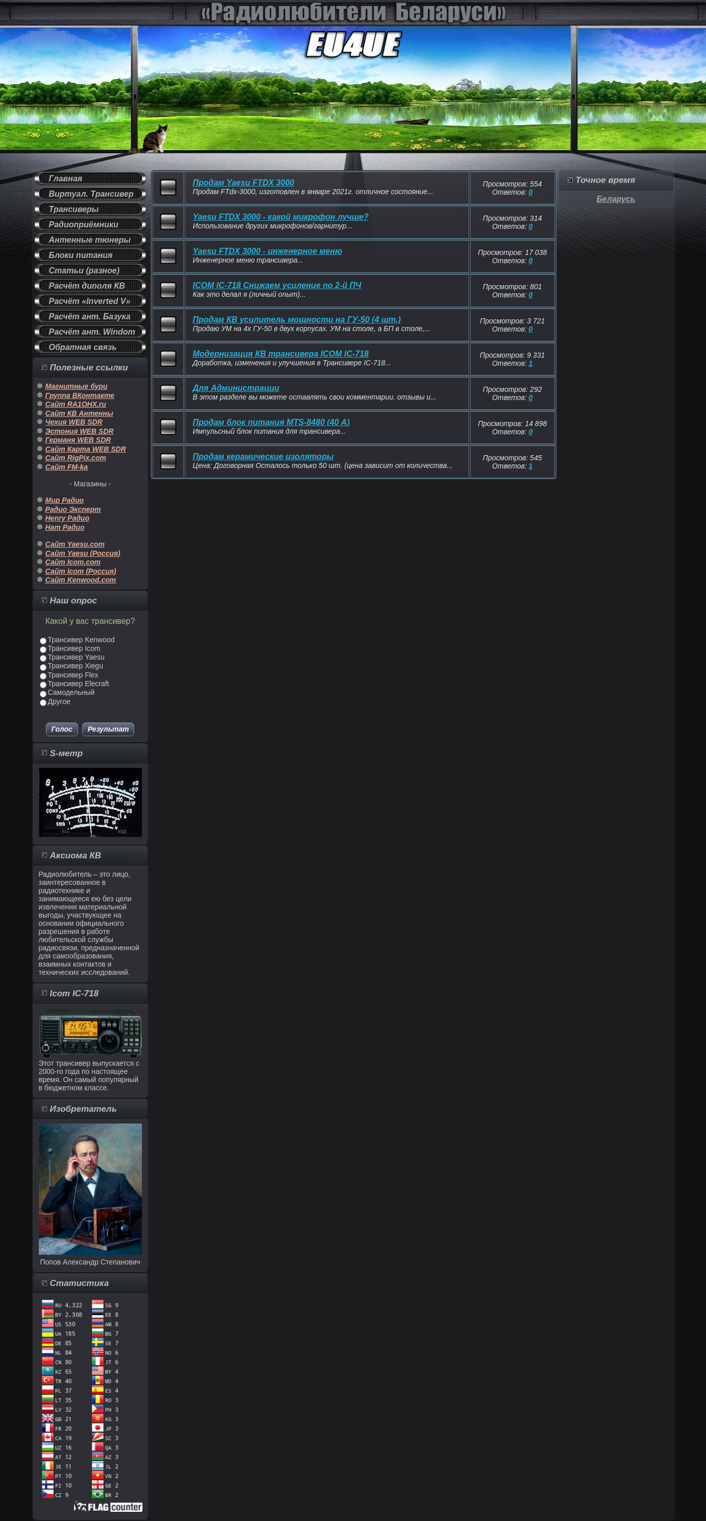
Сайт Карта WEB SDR (85, 449)
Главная (66, 178)
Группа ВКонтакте (80, 395)
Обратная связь (83, 347)
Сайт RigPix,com (75, 458)
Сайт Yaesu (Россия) (82, 553)
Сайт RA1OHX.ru (75, 404)
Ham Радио (65, 527)
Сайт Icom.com (73, 562)
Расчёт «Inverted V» (90, 301)
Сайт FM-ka (66, 467)
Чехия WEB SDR (74, 422)
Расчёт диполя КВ (87, 286)
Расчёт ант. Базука (90, 316)
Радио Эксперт (73, 509)
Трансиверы (74, 209)
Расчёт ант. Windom (92, 331)
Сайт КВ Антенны (79, 413)
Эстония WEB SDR (79, 431)
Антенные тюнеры (90, 240)
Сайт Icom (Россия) (80, 571)
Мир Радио (64, 500)
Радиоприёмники (83, 224)
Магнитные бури (76, 386)
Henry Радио (67, 518)
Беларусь (616, 199)
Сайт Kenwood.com (80, 580)
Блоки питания (81, 255)
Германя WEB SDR (78, 440)
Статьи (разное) (84, 270)
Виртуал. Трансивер (91, 194)
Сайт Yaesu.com (75, 544)
